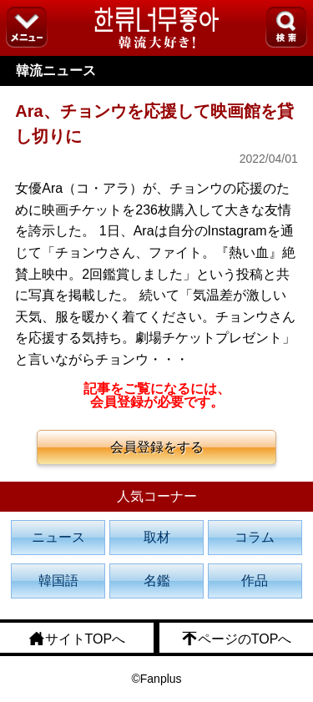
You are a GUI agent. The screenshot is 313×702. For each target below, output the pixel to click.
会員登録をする (157, 447)
